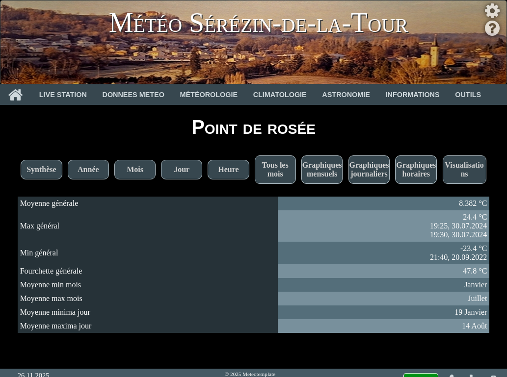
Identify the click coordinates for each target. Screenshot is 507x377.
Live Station (63, 95)
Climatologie (280, 95)
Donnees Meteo (133, 95)
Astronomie (346, 95)
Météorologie (209, 95)
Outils (468, 95)
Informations (413, 95)
